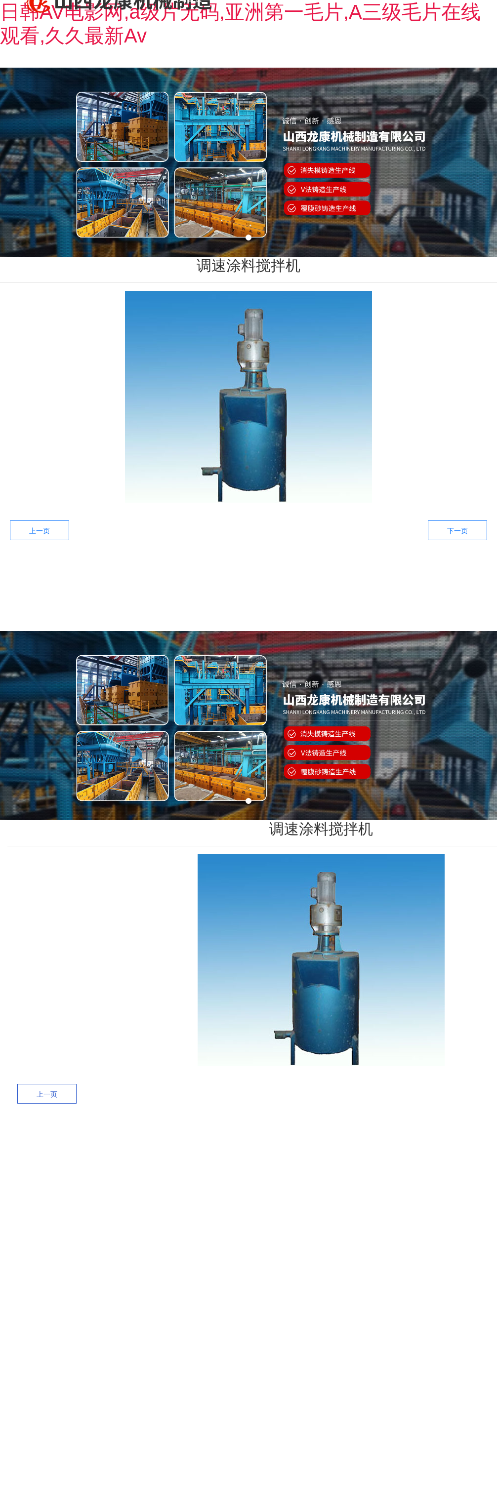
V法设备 (270, 1240)
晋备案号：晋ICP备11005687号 (390, 1399)
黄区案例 (377, 1219)
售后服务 (384, 614)
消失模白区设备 (270, 1197)
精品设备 (270, 1261)
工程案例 (321, 614)
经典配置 (377, 1261)
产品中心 (258, 614)
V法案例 (377, 1240)
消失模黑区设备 (270, 1176)
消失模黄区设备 (270, 1219)
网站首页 (131, 614)
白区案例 (377, 1197)
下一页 (457, 531)
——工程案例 (371, 1142)
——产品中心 (263, 1142)
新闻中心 (447, 614)
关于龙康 (194, 614)
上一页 (39, 531)
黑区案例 (377, 1176)
